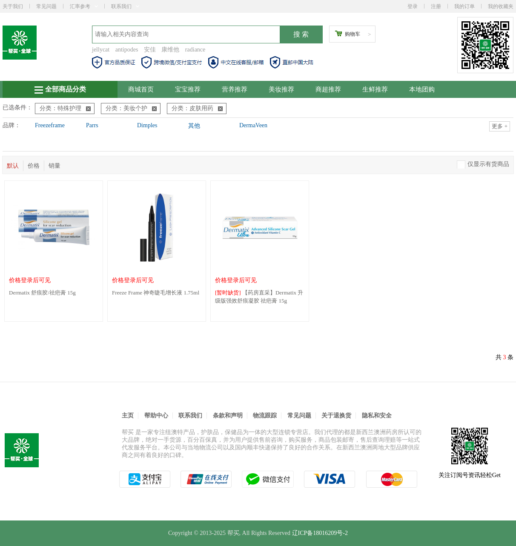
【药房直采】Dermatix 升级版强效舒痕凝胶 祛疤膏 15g (259, 296)
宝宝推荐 (188, 89)
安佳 (150, 49)
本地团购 (422, 89)
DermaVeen (253, 125)
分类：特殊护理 (65, 108)
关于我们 (13, 6)
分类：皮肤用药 (197, 108)
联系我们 (125, 6)
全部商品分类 (60, 90)
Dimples (147, 125)
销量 (54, 166)
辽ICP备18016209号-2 (320, 533)
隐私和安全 (377, 415)
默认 (13, 166)
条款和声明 (228, 415)
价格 (34, 166)
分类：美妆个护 (131, 108)
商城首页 (141, 89)
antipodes (126, 49)
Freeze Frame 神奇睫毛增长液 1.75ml (155, 292)
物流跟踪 (265, 415)
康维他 (170, 49)
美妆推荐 (281, 89)
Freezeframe (50, 125)
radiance (195, 49)
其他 (194, 126)
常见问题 (46, 6)
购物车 (352, 34)
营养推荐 (234, 89)
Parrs (92, 125)
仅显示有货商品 (488, 164)
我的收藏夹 (500, 6)
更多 (499, 126)
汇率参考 (84, 6)
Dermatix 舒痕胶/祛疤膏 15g (42, 292)
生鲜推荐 (375, 89)
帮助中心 (156, 415)
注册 (436, 6)
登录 (412, 6)
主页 (128, 415)
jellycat (100, 49)
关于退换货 (336, 415)
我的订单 (464, 6)
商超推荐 (328, 89)
